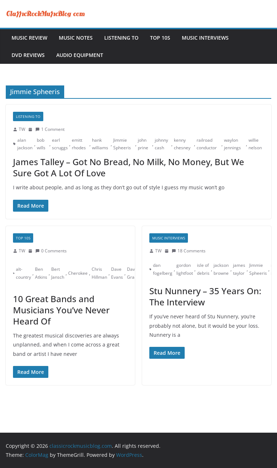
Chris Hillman (99, 273)
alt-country (23, 273)
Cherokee (78, 273)
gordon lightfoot (184, 269)
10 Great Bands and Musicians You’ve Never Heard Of (61, 310)
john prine (143, 144)
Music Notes (76, 37)
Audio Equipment (79, 55)
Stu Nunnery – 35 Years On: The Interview (205, 296)
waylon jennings (232, 144)
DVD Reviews (28, 55)
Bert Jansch (57, 273)
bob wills (41, 144)
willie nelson (255, 144)
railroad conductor (207, 144)
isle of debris (203, 269)
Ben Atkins (41, 273)
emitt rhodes (79, 144)
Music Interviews (205, 37)
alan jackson (24, 144)
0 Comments (51, 251)
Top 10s (160, 37)
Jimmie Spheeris (122, 144)
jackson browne (221, 269)
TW (22, 129)
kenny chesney (182, 144)
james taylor (239, 269)
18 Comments (189, 251)
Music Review (29, 37)
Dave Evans (117, 273)
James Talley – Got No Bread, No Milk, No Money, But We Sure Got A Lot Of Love (128, 167)
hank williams (100, 144)
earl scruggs (60, 144)
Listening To (121, 37)
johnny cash (161, 144)
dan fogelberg (162, 269)
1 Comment (50, 129)
